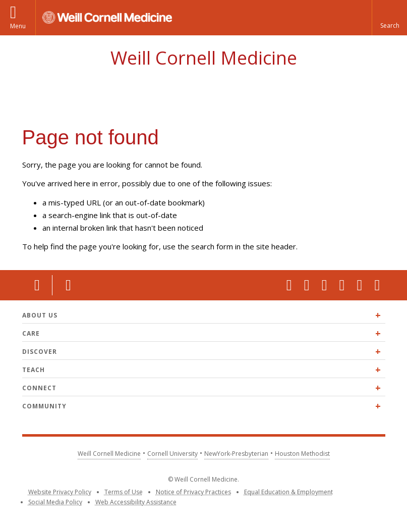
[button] (389, 17)
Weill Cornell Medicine (203, 57)
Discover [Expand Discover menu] (39, 351)
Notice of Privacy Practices (193, 492)
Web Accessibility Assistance (136, 502)
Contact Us (67, 285)
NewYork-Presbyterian (236, 453)
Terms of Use (123, 492)
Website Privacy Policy (59, 492)
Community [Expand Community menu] (44, 406)
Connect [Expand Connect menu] (39, 388)
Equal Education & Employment (288, 492)
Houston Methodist (302, 453)
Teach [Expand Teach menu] (33, 369)
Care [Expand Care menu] (31, 333)
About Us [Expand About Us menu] (39, 315)
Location (37, 285)
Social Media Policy (55, 502)
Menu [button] (18, 26)
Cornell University (172, 453)
